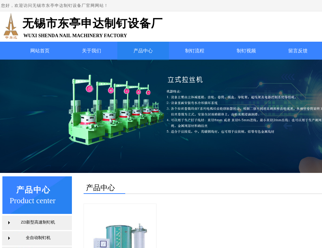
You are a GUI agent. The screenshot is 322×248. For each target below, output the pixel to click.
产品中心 (143, 50)
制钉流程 (194, 50)
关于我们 (91, 50)
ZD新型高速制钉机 (38, 222)
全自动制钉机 (38, 237)
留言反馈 (298, 50)
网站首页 (40, 50)
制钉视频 (246, 50)
